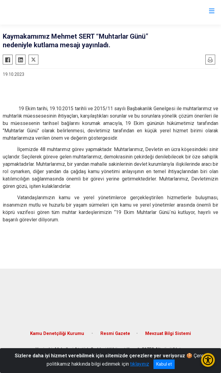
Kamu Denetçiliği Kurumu (57, 333)
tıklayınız (139, 364)
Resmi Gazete (115, 333)
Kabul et (164, 364)
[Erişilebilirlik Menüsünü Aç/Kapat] (208, 360)
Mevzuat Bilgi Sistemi (168, 333)
